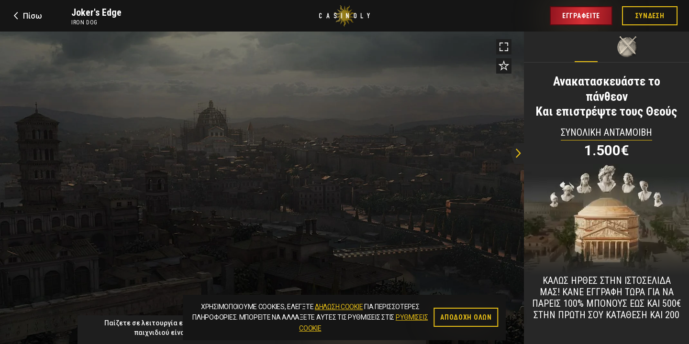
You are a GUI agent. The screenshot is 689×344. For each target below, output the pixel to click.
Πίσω (32, 16)
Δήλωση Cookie (339, 307)
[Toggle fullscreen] (503, 46)
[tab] (586, 44)
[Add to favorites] (503, 66)
